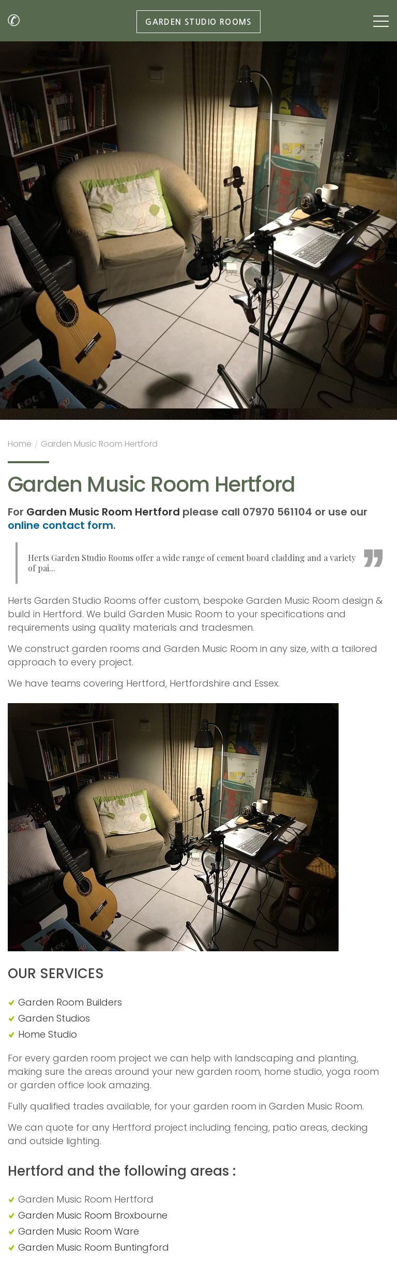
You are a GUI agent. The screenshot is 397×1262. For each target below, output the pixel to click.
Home (20, 445)
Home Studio (47, 1034)
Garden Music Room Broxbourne (92, 1215)
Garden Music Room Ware (78, 1231)
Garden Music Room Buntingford (93, 1247)
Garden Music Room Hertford (99, 445)
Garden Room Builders (70, 1002)
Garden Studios (54, 1018)
